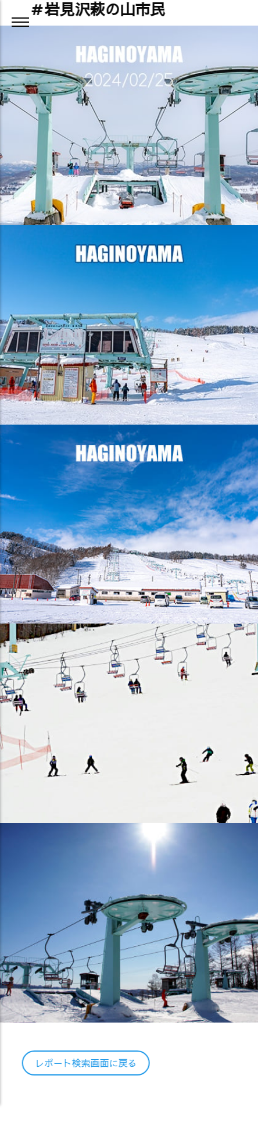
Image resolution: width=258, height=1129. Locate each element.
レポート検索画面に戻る (85, 1062)
